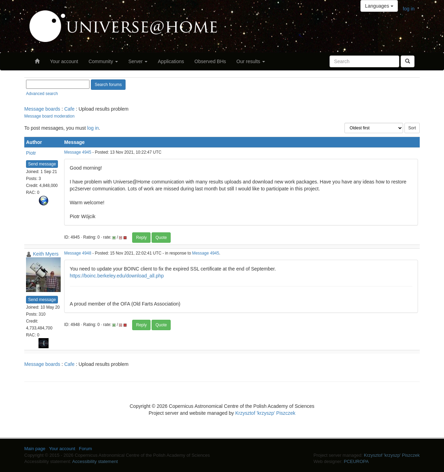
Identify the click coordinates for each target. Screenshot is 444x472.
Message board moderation (49, 116)
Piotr (31, 153)
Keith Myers (46, 254)
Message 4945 (77, 152)
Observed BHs (210, 61)
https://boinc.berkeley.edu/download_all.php (117, 275)
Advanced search (42, 93)
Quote (161, 237)
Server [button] (137, 61)
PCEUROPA (356, 461)
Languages (379, 6)
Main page (34, 448)
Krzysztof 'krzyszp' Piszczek (265, 413)
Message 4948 (77, 253)
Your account (64, 61)
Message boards (42, 109)
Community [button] (103, 61)
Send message (42, 164)
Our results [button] (251, 61)
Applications (171, 61)
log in (409, 8)
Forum (85, 448)
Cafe (69, 109)
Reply (141, 237)
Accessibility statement (95, 461)
